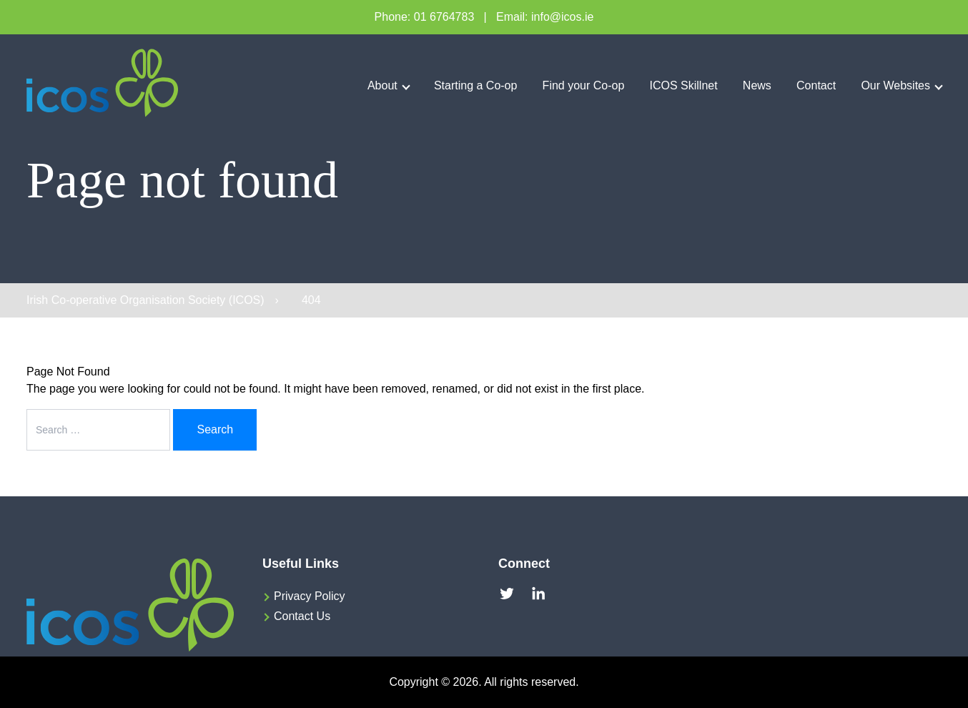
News (757, 85)
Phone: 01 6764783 (425, 17)
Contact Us (302, 616)
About (382, 85)
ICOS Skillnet (684, 85)
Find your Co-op (584, 85)
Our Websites (895, 85)
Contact (816, 85)
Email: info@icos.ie (544, 17)
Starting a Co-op (476, 85)
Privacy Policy (309, 596)
